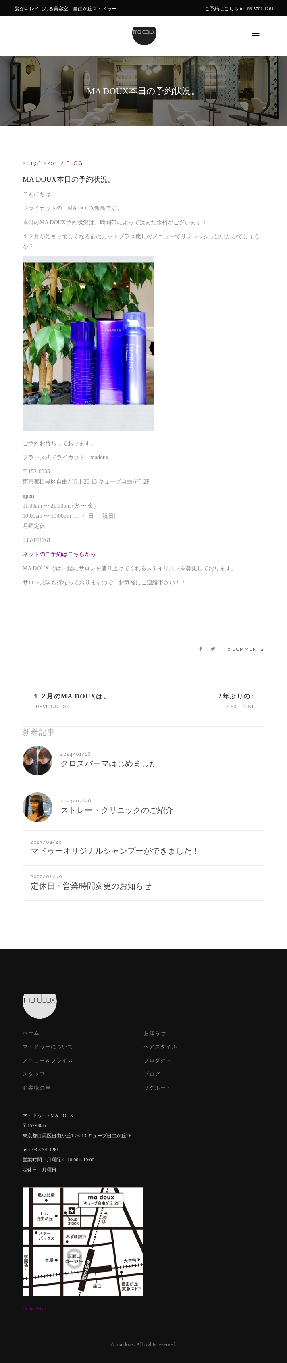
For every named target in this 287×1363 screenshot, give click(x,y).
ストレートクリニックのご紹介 (116, 810)
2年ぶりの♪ (236, 696)
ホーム (31, 1033)
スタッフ (34, 1074)
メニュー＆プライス (48, 1060)
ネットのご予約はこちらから (59, 554)
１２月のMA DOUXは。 (71, 696)
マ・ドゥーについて (48, 1047)
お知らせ (155, 1033)
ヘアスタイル (160, 1047)
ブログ (152, 1074)
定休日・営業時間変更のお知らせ (91, 886)
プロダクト (158, 1060)
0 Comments (246, 649)
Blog (74, 163)
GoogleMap (34, 1308)
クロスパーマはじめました (108, 763)
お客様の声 (37, 1088)
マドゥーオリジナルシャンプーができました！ (115, 850)
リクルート (158, 1088)
